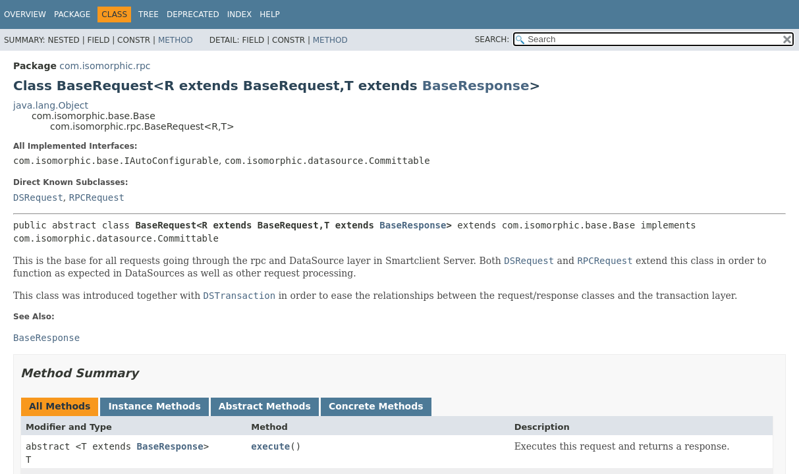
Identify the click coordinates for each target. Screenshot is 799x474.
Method (175, 40)
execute (270, 446)
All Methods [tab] (59, 406)
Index (239, 14)
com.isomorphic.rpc (104, 66)
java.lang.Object (50, 105)
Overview (25, 14)
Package (72, 14)
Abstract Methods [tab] (265, 406)
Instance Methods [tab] (154, 406)
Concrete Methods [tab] (376, 406)
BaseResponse (476, 85)
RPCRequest (96, 197)
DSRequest (38, 197)
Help (270, 14)
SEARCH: (492, 39)
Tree (148, 14)
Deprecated (193, 14)
